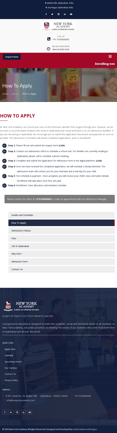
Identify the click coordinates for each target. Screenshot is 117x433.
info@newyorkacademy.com (21, 400)
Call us (60, 36)
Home (5, 93)
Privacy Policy (11, 380)
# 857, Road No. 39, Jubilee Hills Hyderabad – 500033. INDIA (37, 395)
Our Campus (11, 367)
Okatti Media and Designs (85, 429)
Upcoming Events (13, 361)
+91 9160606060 (61, 39)
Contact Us (10, 374)
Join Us (15, 93)
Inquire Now (11, 56)
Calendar (9, 355)
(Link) (62, 145)
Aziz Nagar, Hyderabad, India (59, 7)
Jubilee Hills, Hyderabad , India (59, 3)
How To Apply (18, 222)
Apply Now (10, 349)
